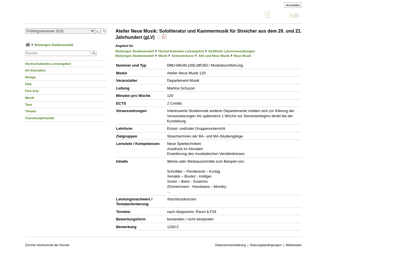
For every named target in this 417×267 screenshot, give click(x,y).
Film (28, 84)
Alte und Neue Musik (213, 55)
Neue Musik (242, 55)
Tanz (28, 104)
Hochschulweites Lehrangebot (48, 63)
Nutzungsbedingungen (266, 245)
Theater (31, 111)
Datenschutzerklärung (230, 245)
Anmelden (293, 5)
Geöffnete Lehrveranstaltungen (231, 51)
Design (30, 77)
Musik (29, 97)
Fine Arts (32, 91)
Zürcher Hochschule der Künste (47, 245)
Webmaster (294, 245)
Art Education (35, 70)
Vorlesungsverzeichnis (67, 15)
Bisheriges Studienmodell (54, 45)
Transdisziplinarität (39, 118)
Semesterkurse (182, 55)
